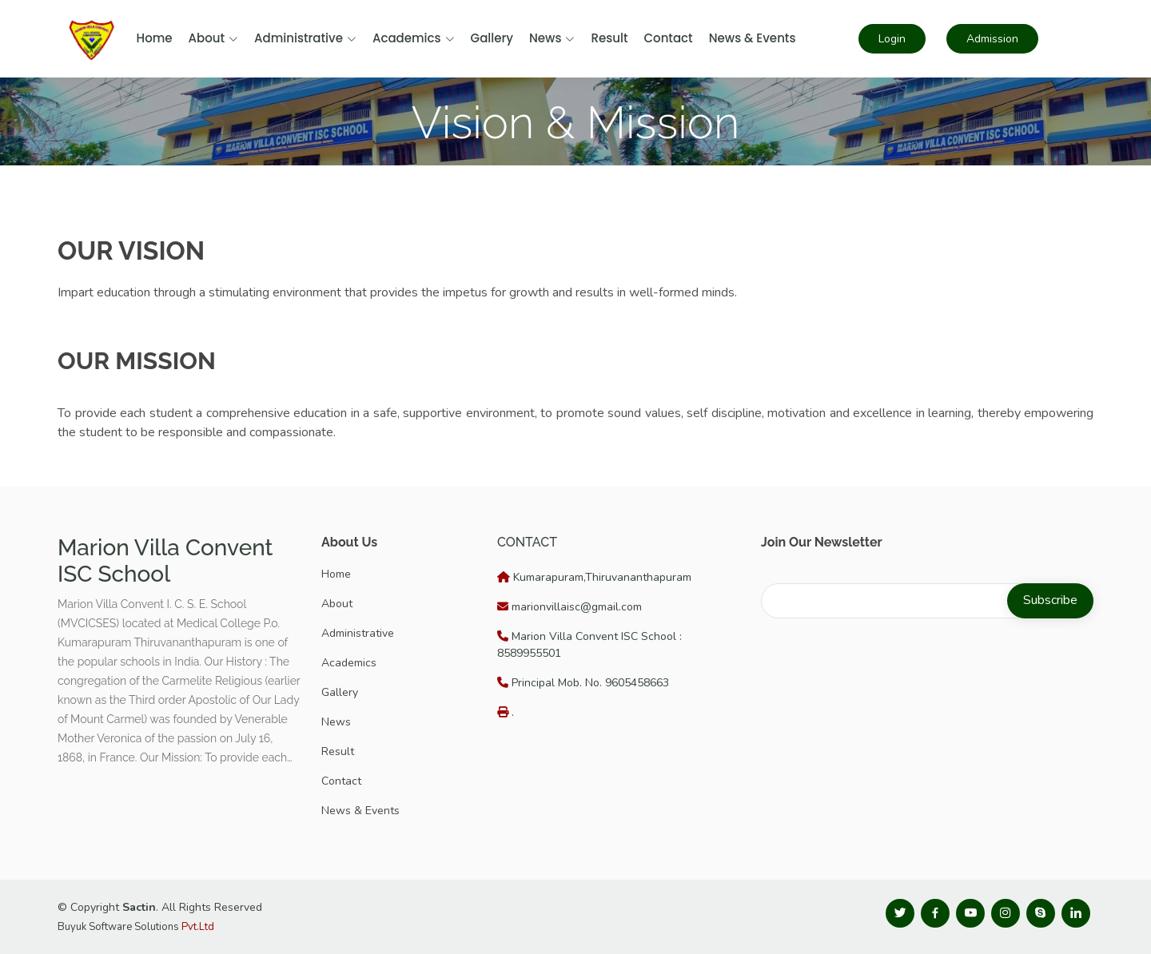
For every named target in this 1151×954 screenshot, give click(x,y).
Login (892, 38)
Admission (992, 38)
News (552, 38)
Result (609, 38)
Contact (667, 38)
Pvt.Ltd (197, 927)
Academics (413, 38)
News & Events (752, 38)
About (214, 38)
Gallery (492, 38)
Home (155, 38)
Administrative (305, 38)
